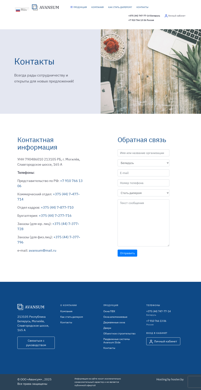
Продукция (78, 7)
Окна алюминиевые (115, 316)
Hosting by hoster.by (170, 379)
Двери (107, 328)
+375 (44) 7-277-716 (55, 215)
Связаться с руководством (36, 343)
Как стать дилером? (120, 7)
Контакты (142, 7)
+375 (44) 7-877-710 (57, 207)
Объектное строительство (119, 333)
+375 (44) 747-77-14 (144, 15)
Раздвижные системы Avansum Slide (116, 340)
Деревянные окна (114, 322)
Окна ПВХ (109, 311)
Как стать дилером (71, 316)
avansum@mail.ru (42, 250)
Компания (97, 7)
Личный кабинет (163, 341)
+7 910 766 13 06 (141, 20)
